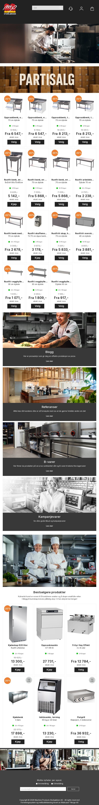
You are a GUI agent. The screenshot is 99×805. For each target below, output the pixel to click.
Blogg (49, 352)
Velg (14, 141)
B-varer (49, 462)
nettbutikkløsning (46, 802)
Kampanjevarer (49, 516)
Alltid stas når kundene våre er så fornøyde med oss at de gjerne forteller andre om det (49, 411)
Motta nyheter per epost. (49, 780)
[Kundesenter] (70, 8)
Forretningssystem (28, 802)
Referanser (49, 407)
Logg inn (81, 9)
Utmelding (58, 783)
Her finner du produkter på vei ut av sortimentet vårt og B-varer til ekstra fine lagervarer (49, 466)
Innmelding (43, 783)
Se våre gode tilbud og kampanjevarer (50, 521)
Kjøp (14, 204)
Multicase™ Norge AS (69, 802)
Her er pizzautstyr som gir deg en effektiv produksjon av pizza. (49, 356)
